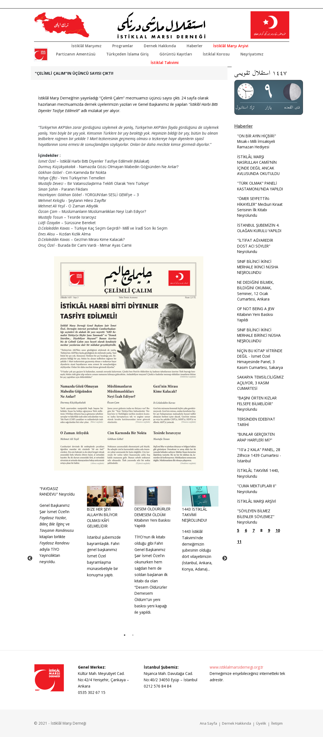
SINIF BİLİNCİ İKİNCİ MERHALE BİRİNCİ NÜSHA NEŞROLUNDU (259, 335)
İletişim (277, 723)
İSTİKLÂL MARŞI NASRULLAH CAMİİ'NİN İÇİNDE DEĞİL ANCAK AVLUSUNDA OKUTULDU (258, 165)
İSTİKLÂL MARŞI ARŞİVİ (256, 501)
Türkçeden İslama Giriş (127, 54)
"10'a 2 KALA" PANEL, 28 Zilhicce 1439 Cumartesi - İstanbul (259, 455)
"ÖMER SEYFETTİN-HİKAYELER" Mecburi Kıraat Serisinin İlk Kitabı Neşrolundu (259, 207)
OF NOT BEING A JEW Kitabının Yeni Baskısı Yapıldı (255, 314)
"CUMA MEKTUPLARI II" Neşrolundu (256, 488)
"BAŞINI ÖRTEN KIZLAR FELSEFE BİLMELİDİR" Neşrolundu (257, 403)
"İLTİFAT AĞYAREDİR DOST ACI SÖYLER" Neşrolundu (255, 246)
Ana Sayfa (208, 723)
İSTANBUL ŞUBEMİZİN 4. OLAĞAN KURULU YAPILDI (259, 228)
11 (239, 541)
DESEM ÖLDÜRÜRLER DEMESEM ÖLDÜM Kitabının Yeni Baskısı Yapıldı (152, 517)
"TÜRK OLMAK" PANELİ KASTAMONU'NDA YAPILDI (260, 185)
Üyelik (261, 723)
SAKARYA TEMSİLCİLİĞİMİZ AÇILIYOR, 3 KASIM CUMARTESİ (260, 382)
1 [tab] (124, 635)
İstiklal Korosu (216, 54)
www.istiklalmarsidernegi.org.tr (236, 667)
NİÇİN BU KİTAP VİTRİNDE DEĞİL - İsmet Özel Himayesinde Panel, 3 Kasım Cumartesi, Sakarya (260, 359)
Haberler (195, 45)
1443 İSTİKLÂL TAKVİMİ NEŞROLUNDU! (194, 515)
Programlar (122, 45)
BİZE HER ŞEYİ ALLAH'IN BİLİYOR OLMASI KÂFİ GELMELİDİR (102, 518)
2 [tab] (133, 635)
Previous (30, 558)
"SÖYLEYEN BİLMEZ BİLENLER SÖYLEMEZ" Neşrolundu (255, 516)
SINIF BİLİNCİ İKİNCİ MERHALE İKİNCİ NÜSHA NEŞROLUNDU (257, 267)
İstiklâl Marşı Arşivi (230, 45)
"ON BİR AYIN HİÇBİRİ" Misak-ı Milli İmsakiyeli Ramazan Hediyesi (256, 141)
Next (224, 558)
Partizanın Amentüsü (76, 54)
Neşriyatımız (251, 54)
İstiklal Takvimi (165, 62)
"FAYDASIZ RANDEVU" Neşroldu (57, 491)
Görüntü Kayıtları (175, 54)
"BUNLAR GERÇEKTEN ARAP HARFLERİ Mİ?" (256, 437)
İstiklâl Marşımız (86, 45)
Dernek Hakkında (160, 45)
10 (278, 530)
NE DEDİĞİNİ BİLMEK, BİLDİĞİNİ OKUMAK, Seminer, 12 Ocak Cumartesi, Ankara (255, 291)
